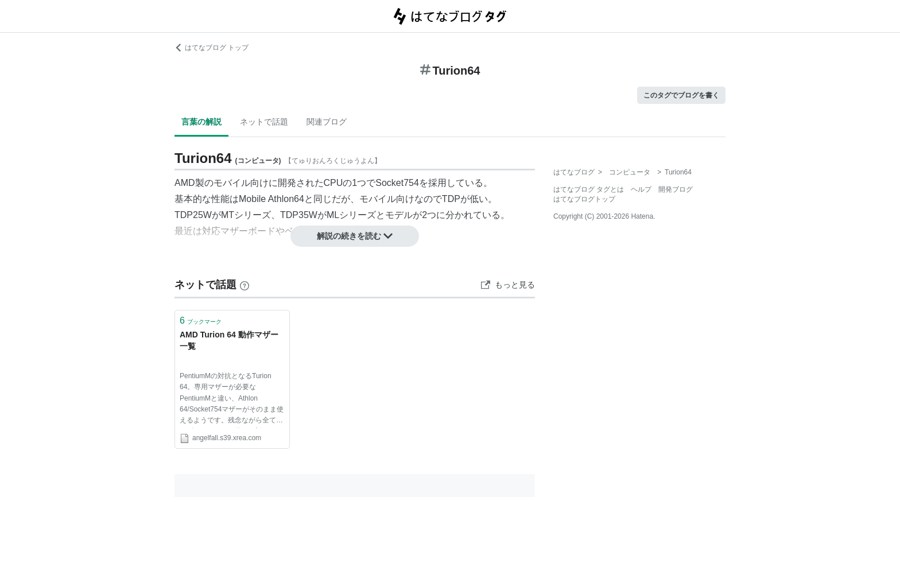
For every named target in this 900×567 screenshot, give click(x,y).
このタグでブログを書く (681, 95)
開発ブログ (675, 189)
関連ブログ (327, 121)
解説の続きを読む (355, 235)
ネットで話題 (264, 121)
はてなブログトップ (584, 199)
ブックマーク (201, 320)
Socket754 (397, 183)
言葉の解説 (201, 121)
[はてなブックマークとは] (244, 284)
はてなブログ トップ (211, 48)
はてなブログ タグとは (588, 189)
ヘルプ (641, 189)
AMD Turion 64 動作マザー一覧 (229, 340)
